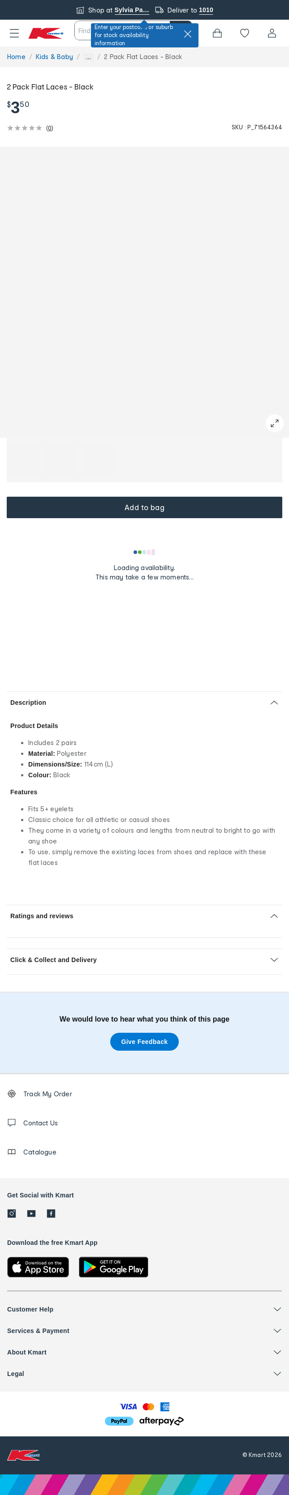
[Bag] (217, 33)
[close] (187, 34)
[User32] (272, 33)
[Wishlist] (244, 33)
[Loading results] (145, 552)
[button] (14, 33)
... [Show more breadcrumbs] (88, 57)
